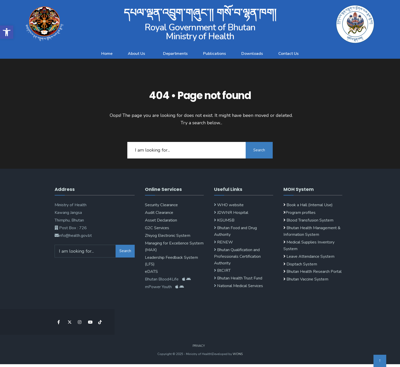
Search (259, 150)
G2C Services (157, 228)
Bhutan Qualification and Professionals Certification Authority (237, 256)
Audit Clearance (159, 212)
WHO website (230, 205)
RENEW (224, 242)
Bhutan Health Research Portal (314, 271)
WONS (238, 354)
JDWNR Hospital (232, 212)
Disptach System (301, 264)
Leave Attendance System (310, 256)
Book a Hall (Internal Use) (309, 205)
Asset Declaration (161, 220)
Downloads (252, 53)
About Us (136, 53)
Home (106, 53)
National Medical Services (239, 286)
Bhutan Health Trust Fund (239, 278)
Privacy (199, 346)
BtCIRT (223, 270)
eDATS (151, 271)
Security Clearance (161, 205)
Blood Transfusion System (309, 220)
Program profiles (300, 212)
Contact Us (288, 53)
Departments (175, 53)
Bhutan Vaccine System (307, 279)
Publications (214, 53)
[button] (6, 32)
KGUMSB (225, 220)
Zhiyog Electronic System (167, 235)
